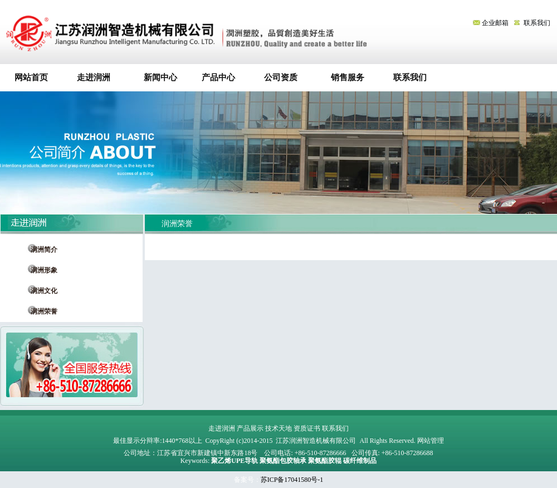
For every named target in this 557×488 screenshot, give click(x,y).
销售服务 (343, 77)
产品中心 (218, 77)
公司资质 (280, 77)
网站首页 (31, 77)
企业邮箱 (491, 23)
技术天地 (278, 428)
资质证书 (307, 428)
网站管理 (430, 441)
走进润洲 (93, 77)
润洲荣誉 (40, 311)
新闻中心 (156, 77)
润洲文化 (40, 291)
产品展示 (250, 428)
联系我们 (537, 23)
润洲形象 (40, 270)
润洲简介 (40, 249)
